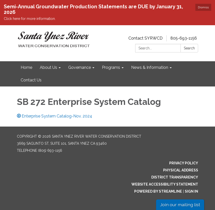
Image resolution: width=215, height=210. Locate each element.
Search (189, 48)
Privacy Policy (183, 163)
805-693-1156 (183, 38)
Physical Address (180, 170)
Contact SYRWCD (145, 38)
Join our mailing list (180, 204)
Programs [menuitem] (111, 67)
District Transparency (174, 177)
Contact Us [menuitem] (31, 80)
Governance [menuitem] (79, 67)
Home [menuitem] (26, 67)
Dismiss (203, 7)
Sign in (191, 191)
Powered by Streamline (158, 191)
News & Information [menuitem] (149, 67)
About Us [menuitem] (48, 67)
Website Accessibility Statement (164, 184)
